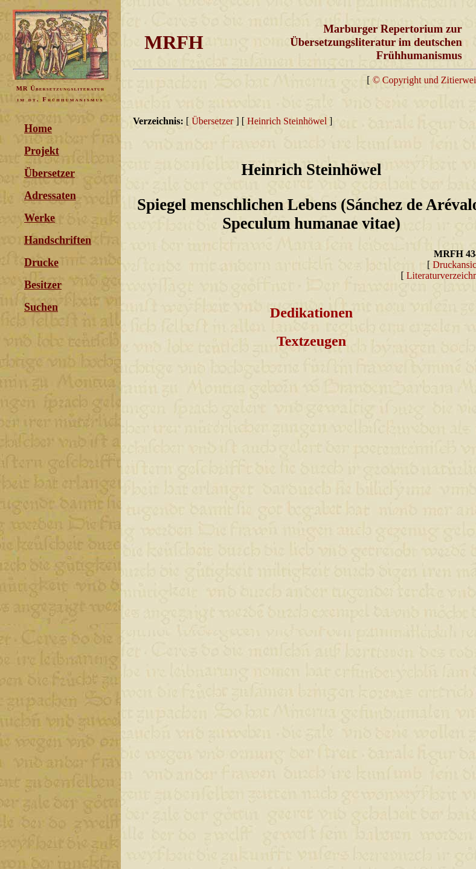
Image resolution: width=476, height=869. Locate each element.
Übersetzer (49, 173)
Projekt (41, 151)
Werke (39, 218)
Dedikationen (311, 312)
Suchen (41, 307)
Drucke (41, 262)
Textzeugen (311, 341)
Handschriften (57, 240)
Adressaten (50, 195)
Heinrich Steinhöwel (287, 121)
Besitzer (43, 285)
